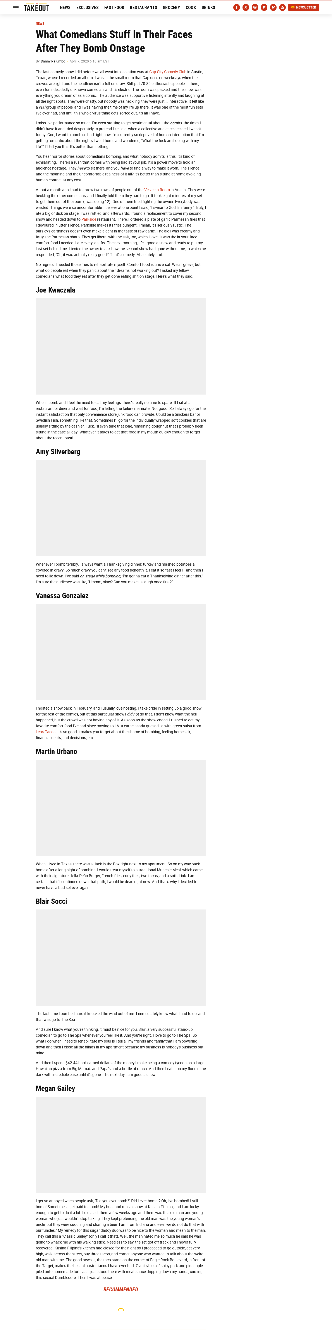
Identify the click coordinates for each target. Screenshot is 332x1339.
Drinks (208, 7)
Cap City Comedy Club (167, 71)
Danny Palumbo (53, 61)
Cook (191, 7)
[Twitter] (246, 7)
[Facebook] (236, 7)
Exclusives (87, 7)
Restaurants (143, 7)
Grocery (171, 7)
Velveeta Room (157, 189)
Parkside (88, 219)
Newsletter (303, 7)
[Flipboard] (264, 7)
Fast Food (114, 7)
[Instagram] (255, 7)
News (65, 7)
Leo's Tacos (45, 731)
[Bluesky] (273, 7)
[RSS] (282, 7)
